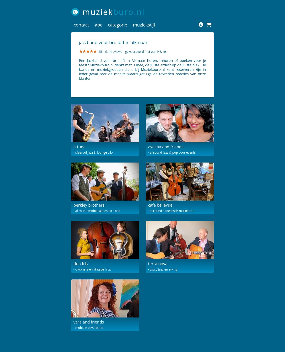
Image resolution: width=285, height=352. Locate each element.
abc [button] (98, 25)
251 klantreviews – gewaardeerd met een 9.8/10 (132, 51)
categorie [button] (117, 25)
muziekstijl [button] (144, 25)
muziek (113, 11)
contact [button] (81, 25)
